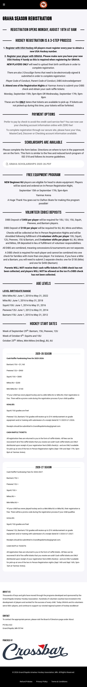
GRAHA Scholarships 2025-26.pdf (28, 163)
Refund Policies (26, 681)
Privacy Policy (42, 681)
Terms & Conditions (59, 681)
